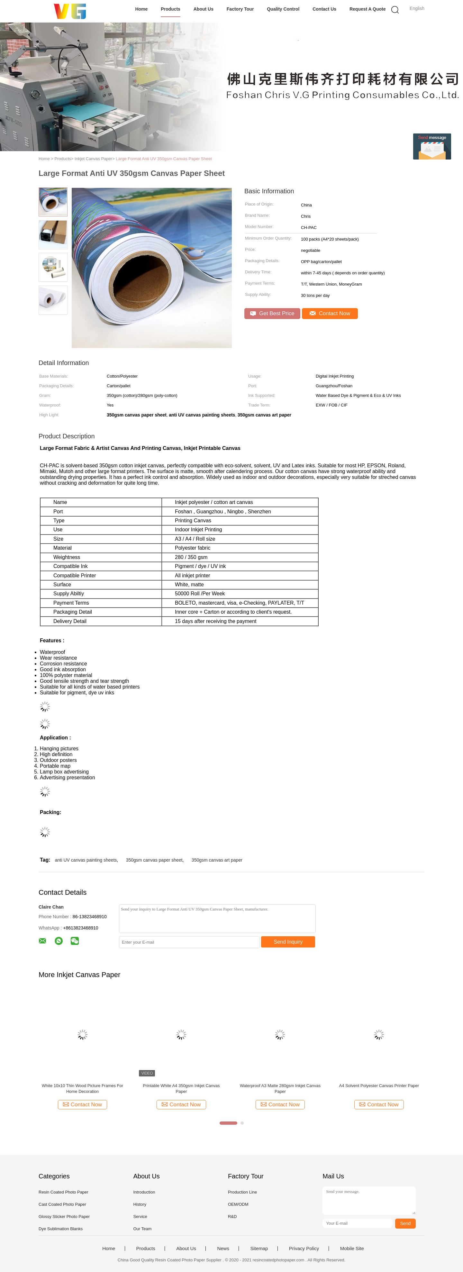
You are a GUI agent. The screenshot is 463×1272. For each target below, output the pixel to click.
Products (170, 9)
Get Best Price (272, 313)
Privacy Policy (304, 1248)
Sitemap (259, 1248)
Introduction (144, 1192)
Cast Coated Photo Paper (62, 1204)
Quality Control (283, 9)
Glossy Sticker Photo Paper (64, 1216)
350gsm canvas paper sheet (154, 860)
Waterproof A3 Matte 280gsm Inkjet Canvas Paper (280, 1088)
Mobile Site (352, 1248)
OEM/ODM (238, 1204)
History (139, 1204)
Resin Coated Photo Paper (63, 1192)
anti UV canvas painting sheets (86, 860)
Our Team (142, 1228)
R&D (232, 1216)
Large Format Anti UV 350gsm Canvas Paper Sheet (164, 158)
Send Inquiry (288, 942)
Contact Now (330, 313)
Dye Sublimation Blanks (61, 1228)
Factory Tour (240, 9)
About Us (203, 9)
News (223, 1248)
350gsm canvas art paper (217, 860)
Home (141, 9)
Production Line (242, 1192)
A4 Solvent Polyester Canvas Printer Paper (379, 1085)
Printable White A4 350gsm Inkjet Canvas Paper (181, 1088)
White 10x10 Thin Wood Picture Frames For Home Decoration (82, 1088)
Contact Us (324, 9)
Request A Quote (368, 9)
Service (140, 1216)
